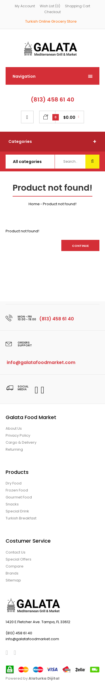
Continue (80, 245)
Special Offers (18, 559)
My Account (25, 6)
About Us (14, 428)
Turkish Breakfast (21, 518)
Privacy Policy (18, 435)
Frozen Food (17, 490)
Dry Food (14, 483)
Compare (15, 566)
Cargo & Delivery (21, 442)
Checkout (52, 12)
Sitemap (13, 580)
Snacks (12, 504)
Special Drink (17, 511)
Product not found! (59, 204)
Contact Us (15, 552)
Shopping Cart (77, 6)
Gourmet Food (19, 497)
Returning (14, 449)
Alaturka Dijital (44, 678)
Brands (12, 573)
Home (34, 204)
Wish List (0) (50, 6)
